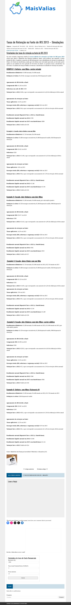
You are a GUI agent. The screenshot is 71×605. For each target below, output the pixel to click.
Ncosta (16, 50)
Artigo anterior (29, 469)
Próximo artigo (42, 469)
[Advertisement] (35, 27)
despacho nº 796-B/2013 (19, 46)
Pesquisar (9, 595)
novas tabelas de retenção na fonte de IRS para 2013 (47, 57)
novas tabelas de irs (40, 46)
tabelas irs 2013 (39, 48)
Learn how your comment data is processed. (39, 520)
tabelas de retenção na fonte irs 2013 (17, 48)
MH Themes (25, 603)
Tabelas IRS (31, 48)
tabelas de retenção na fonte (55, 46)
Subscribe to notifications (13, 591)
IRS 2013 (31, 46)
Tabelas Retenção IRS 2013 (51, 48)
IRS (27, 46)
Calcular (23, 577)
